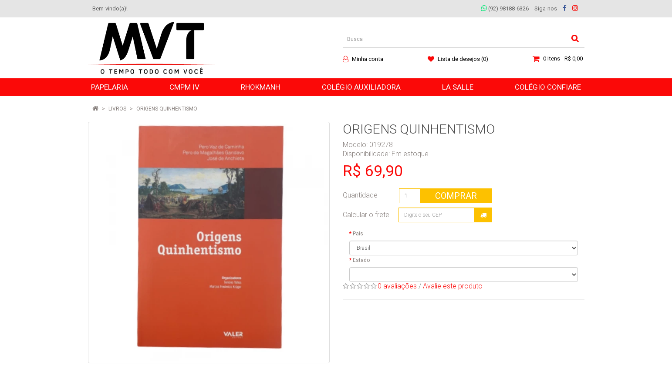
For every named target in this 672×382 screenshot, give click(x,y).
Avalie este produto (453, 286)
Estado (361, 260)
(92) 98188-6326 (505, 8)
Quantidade (360, 195)
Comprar (456, 196)
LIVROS (117, 109)
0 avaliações (397, 286)
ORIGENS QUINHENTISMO (166, 109)
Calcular (483, 215)
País (358, 234)
